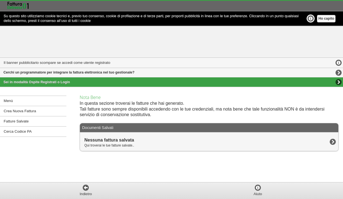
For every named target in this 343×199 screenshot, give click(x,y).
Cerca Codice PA (18, 131)
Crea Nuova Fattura (20, 111)
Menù (8, 101)
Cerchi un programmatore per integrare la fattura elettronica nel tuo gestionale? (69, 72)
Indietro (86, 194)
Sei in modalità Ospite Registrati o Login (37, 82)
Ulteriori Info (310, 18)
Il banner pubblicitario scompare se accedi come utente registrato (57, 63)
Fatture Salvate (16, 121)
